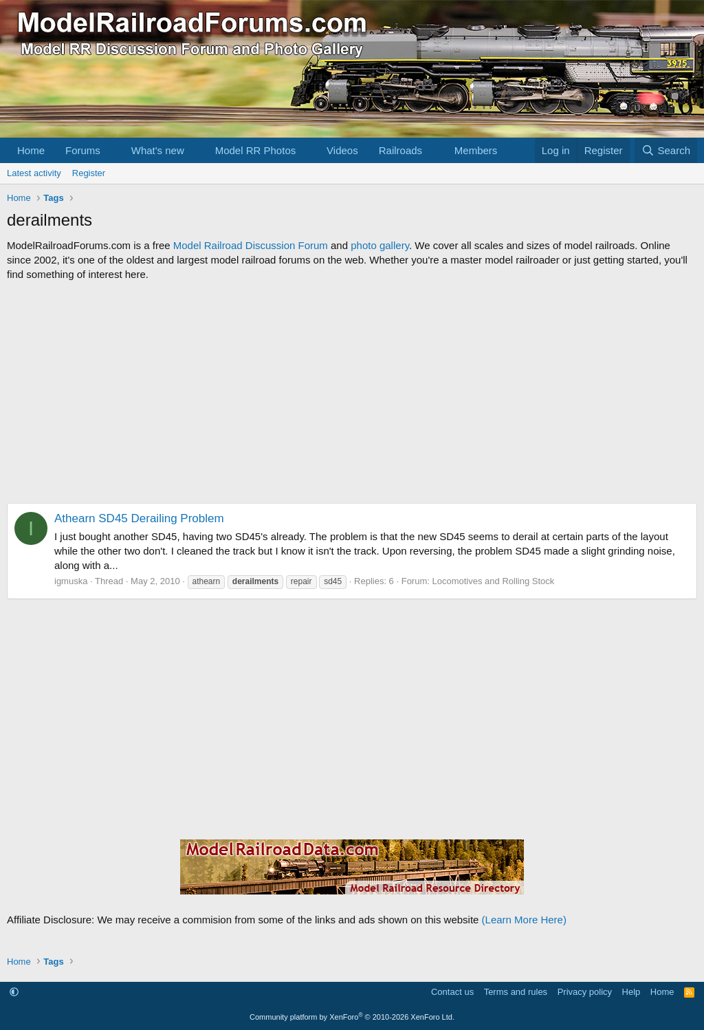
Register (88, 173)
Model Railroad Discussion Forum (250, 245)
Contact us (452, 992)
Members (476, 150)
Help (631, 992)
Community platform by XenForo (352, 1017)
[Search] (666, 150)
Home (31, 150)
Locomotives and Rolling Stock (493, 581)
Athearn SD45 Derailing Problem (139, 518)
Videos (342, 150)
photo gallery (380, 245)
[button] (111, 150)
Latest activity (34, 173)
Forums (82, 150)
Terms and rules (515, 992)
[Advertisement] (352, 392)
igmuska (70, 581)
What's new (157, 150)
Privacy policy (585, 992)
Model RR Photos (255, 150)
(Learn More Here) (524, 919)
